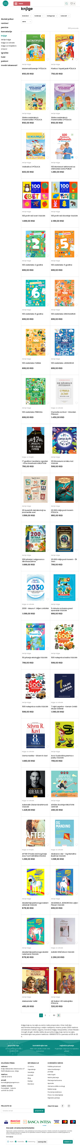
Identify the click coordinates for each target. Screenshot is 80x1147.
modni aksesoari (9, 65)
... (49, 1015)
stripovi (4, 49)
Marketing (31, 1142)
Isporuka (51, 1083)
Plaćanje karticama (55, 1080)
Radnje (30, 1081)
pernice (4, 27)
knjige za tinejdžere (8, 46)
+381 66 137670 (6, 1077)
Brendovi (31, 1084)
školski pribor (7, 19)
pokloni (4, 61)
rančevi (4, 23)
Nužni (11, 1142)
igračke (4, 53)
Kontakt (30, 1075)
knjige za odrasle (8, 43)
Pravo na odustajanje (55, 1095)
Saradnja (31, 1072)
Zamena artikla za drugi (56, 1086)
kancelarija (6, 31)
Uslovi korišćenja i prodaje (54, 1070)
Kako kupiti (51, 1075)
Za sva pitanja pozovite (13, 1049)
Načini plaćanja (53, 1077)
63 (54, 1015)
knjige (4, 35)
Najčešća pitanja (54, 1098)
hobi (3, 57)
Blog (29, 1078)
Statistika (21, 1142)
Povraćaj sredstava (55, 1092)
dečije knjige (6, 39)
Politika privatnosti (54, 1066)
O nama (31, 1066)
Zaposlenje (32, 1069)
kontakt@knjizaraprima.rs (10, 1082)
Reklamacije (52, 1089)
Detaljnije (9, 1137)
